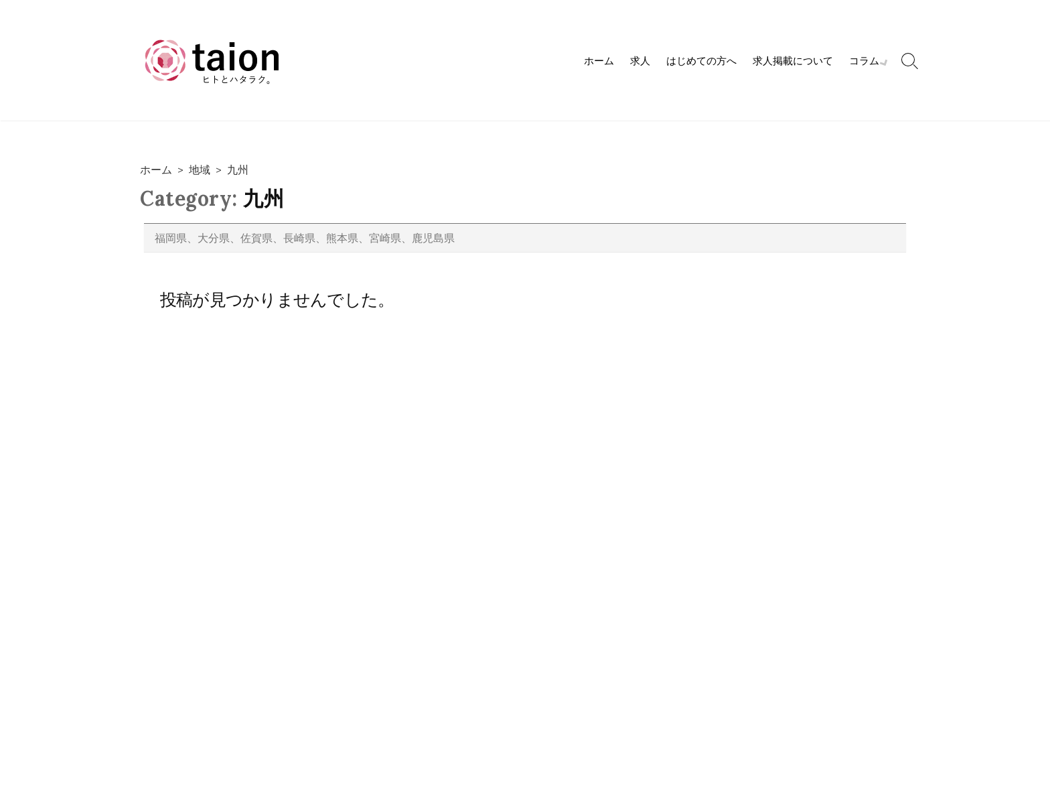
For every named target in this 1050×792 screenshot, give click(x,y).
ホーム (600, 60)
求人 (641, 60)
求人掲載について (794, 60)
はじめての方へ (703, 60)
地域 (199, 169)
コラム (865, 60)
